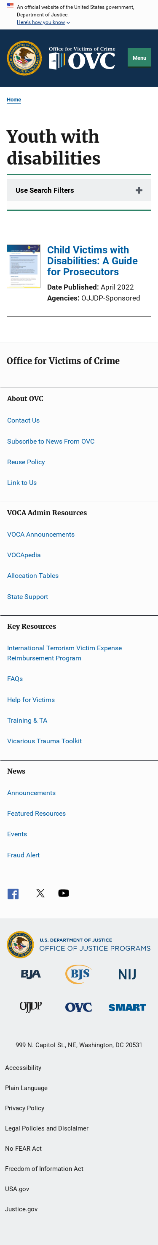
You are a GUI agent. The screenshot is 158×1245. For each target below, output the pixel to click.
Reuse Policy (26, 462)
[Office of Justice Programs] (24, 58)
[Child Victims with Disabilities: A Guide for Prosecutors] (23, 268)
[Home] (85, 58)
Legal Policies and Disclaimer (46, 1128)
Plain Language (26, 1088)
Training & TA (27, 720)
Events (17, 834)
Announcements (31, 792)
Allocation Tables (33, 576)
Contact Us (23, 420)
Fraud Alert (23, 855)
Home (14, 99)
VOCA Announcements (41, 534)
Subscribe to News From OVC (50, 441)
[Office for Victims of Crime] (78, 1013)
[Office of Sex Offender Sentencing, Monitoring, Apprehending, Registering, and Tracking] (127, 1012)
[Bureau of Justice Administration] (31, 980)
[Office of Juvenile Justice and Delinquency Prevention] (31, 1014)
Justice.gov (21, 1209)
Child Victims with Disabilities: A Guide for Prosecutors (92, 261)
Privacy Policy (24, 1108)
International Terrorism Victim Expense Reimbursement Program (64, 653)
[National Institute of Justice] (127, 980)
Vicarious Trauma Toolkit (44, 741)
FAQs (15, 679)
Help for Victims (31, 699)
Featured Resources (36, 813)
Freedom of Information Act (44, 1169)
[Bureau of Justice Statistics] (79, 985)
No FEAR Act (23, 1148)
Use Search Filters (45, 190)
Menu (139, 58)
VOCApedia (24, 555)
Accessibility (23, 1068)
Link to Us (22, 483)
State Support (27, 597)
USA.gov (17, 1189)
